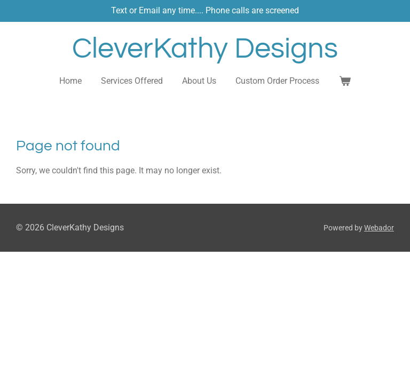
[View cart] (344, 81)
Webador (379, 227)
